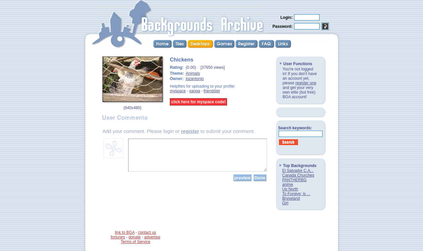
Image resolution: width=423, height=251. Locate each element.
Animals (193, 73)
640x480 (132, 107)
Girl (285, 203)
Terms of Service (135, 241)
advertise (152, 237)
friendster (212, 91)
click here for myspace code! (198, 102)
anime (287, 184)
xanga (194, 91)
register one (305, 83)
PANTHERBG (294, 180)
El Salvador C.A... (298, 170)
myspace (178, 91)
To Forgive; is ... (296, 193)
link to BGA (125, 232)
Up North (290, 189)
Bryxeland (291, 198)
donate (135, 237)
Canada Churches (298, 175)
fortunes (118, 237)
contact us (147, 232)
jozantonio (195, 78)
